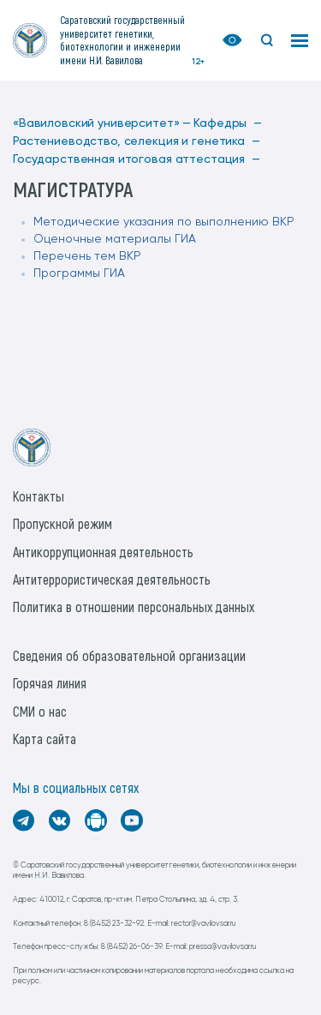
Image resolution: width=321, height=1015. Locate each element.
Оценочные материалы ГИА (114, 239)
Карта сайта (44, 738)
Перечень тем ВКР (87, 256)
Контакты (38, 496)
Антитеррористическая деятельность (112, 579)
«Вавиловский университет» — (102, 123)
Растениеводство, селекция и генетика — (136, 141)
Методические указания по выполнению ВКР (163, 222)
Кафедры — (227, 123)
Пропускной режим (62, 523)
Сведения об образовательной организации (129, 655)
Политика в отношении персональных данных (133, 606)
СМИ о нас (40, 711)
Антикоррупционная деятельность (103, 552)
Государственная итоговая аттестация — (136, 159)
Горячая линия (49, 683)
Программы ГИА (79, 273)
